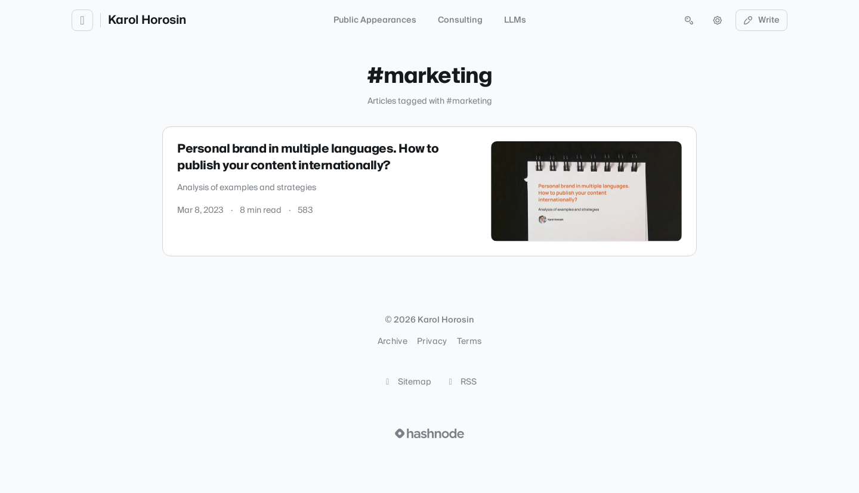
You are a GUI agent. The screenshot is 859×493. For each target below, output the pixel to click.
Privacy (432, 341)
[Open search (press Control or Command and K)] (689, 20)
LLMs (515, 20)
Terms (469, 341)
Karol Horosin (147, 20)
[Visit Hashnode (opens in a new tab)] (429, 433)
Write (761, 20)
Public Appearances (374, 20)
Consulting (460, 20)
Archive (392, 341)
